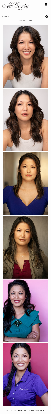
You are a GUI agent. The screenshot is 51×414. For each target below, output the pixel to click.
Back (5, 16)
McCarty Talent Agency (15, 6)
